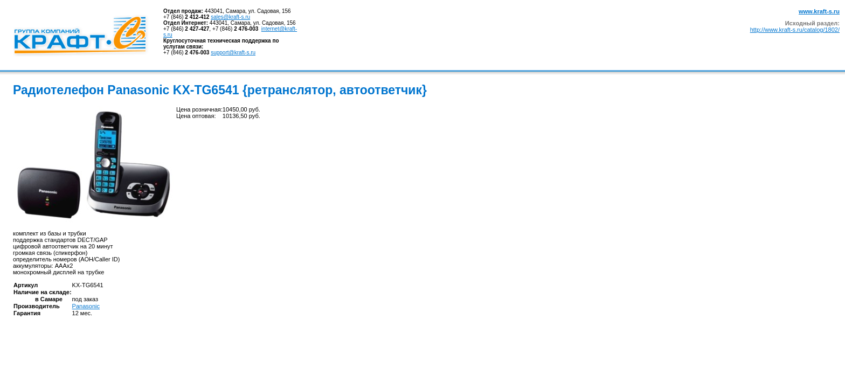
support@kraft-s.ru (233, 53)
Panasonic (86, 306)
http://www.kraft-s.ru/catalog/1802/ (795, 29)
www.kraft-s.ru (819, 11)
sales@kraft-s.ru (230, 17)
